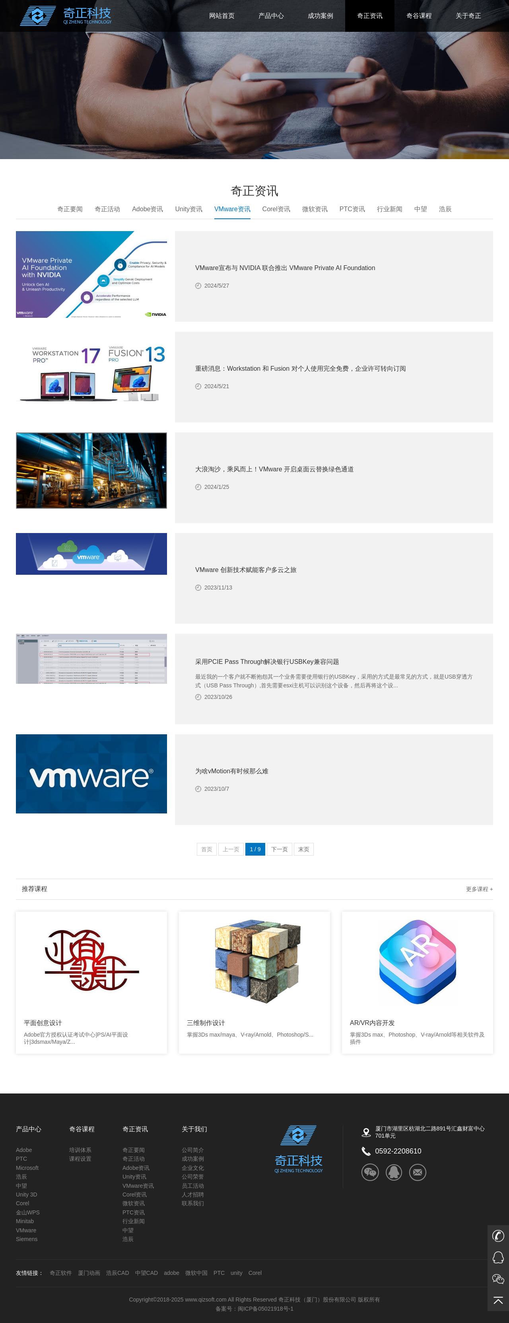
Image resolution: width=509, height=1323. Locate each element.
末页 (303, 849)
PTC (21, 1159)
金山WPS (28, 1212)
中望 (420, 209)
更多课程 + (479, 889)
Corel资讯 (276, 209)
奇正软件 (61, 1273)
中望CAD (146, 1273)
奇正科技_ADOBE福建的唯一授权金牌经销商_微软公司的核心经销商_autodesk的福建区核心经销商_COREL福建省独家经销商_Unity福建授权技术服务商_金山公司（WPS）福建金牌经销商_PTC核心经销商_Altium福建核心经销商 (66, 16)
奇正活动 (107, 209)
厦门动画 (89, 1273)
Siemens (26, 1239)
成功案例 (320, 15)
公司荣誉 (193, 1176)
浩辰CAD (117, 1273)
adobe (171, 1273)
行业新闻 (389, 209)
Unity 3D (26, 1194)
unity (237, 1273)
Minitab (25, 1221)
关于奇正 (468, 15)
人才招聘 (193, 1194)
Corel (22, 1203)
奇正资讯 (370, 15)
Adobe (24, 1150)
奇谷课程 (419, 15)
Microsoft (27, 1168)
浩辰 (445, 209)
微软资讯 (315, 209)
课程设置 (80, 1159)
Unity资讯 (188, 209)
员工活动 (193, 1186)
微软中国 (196, 1273)
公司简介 (193, 1150)
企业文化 (193, 1168)
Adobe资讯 (147, 209)
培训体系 (80, 1150)
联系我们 (193, 1203)
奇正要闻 (70, 209)
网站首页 (222, 15)
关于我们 (194, 1129)
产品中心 (271, 15)
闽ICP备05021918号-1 (265, 1308)
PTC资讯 (352, 209)
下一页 (279, 849)
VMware (26, 1230)
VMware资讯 (232, 212)
